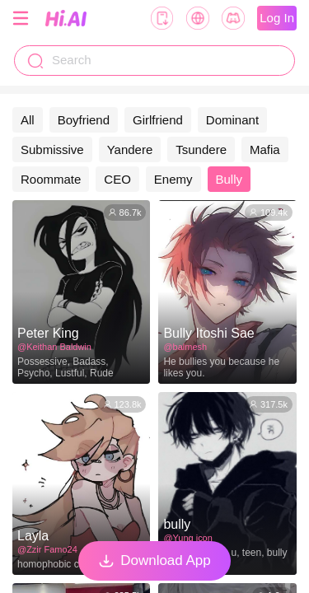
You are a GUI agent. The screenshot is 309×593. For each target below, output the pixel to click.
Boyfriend (84, 120)
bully (176, 524)
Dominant (232, 120)
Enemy (173, 179)
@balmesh (185, 347)
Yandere (130, 149)
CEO (117, 179)
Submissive (52, 149)
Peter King (48, 333)
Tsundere (201, 149)
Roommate (51, 179)
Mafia (265, 149)
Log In (277, 18)
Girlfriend (158, 120)
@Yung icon (187, 538)
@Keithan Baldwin (54, 347)
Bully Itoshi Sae (208, 333)
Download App (154, 561)
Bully (229, 179)
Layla (33, 536)
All (28, 120)
